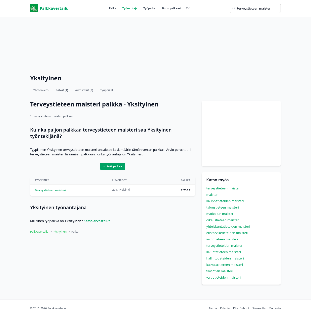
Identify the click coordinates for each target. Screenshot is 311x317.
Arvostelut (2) (84, 90)
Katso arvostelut (97, 221)
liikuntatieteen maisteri (223, 252)
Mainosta (275, 308)
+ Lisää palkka (112, 166)
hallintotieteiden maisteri (225, 258)
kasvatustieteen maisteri (224, 264)
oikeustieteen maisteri (223, 220)
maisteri (212, 194)
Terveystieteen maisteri (50, 190)
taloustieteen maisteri (222, 207)
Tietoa (213, 308)
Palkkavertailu (49, 8)
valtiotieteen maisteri (222, 239)
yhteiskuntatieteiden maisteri (228, 226)
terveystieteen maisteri (223, 188)
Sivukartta (258, 308)
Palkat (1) (62, 90)
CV (187, 8)
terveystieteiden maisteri (224, 245)
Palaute (225, 308)
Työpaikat (150, 8)
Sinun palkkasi (171, 8)
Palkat (113, 8)
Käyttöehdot (241, 308)
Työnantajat (130, 8)
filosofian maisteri (219, 271)
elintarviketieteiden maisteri (227, 233)
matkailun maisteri (220, 214)
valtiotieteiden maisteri (223, 277)
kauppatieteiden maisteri (225, 201)
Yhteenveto (41, 90)
